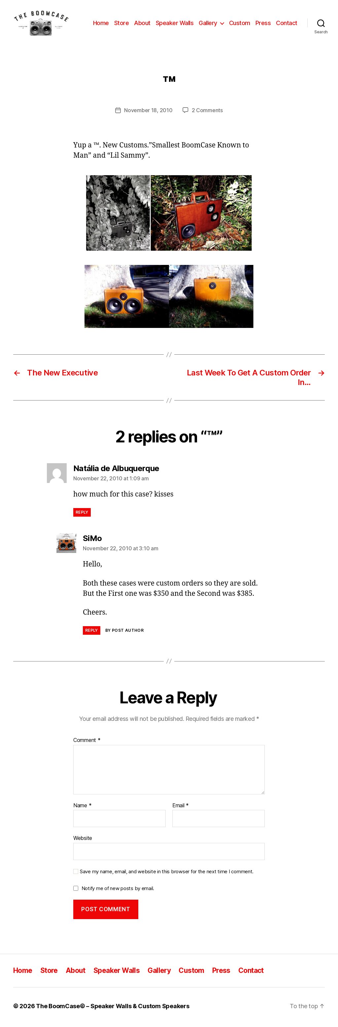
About (142, 23)
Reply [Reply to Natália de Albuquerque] (82, 514)
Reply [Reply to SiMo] (91, 632)
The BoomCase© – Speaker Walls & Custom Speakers (112, 1008)
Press (263, 23)
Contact (286, 23)
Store (121, 23)
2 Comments (207, 112)
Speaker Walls (175, 23)
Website (82, 840)
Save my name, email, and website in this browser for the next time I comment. (167, 874)
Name (82, 808)
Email (180, 808)
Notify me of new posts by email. (118, 890)
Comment (87, 743)
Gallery (208, 23)
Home (101, 23)
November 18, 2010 (148, 112)
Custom (239, 23)
